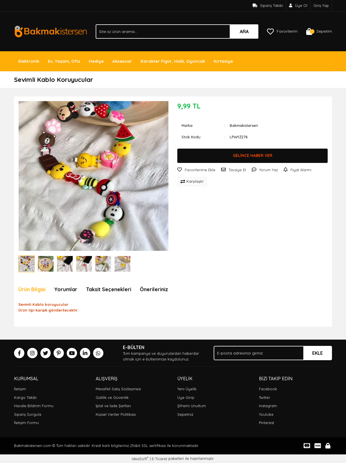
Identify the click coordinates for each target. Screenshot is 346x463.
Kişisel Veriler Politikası (116, 414)
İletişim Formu (26, 422)
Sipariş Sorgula (27, 414)
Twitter (264, 397)
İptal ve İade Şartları (113, 405)
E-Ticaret (159, 458)
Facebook (268, 389)
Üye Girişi (185, 397)
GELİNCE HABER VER (252, 155)
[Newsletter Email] (273, 353)
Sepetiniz (185, 414)
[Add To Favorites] (196, 170)
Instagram (268, 405)
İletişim (20, 389)
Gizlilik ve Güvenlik (112, 397)
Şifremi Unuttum (191, 405)
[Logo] (50, 31)
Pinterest (266, 422)
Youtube (266, 414)
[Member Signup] (298, 5)
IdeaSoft (140, 458)
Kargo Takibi (25, 397)
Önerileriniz (154, 289)
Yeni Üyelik (186, 389)
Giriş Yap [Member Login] (321, 5)
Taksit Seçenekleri (108, 289)
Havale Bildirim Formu (34, 405)
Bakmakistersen (244, 125)
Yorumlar (65, 289)
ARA (244, 31)
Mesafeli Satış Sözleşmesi (118, 389)
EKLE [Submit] (317, 353)
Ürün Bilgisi (32, 289)
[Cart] (319, 31)
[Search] (177, 31)
